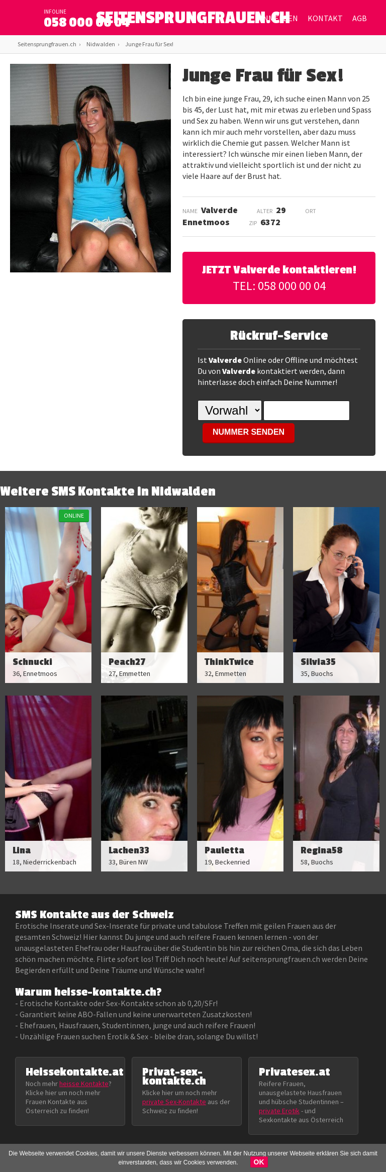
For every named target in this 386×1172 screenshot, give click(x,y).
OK (259, 1162)
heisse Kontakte (84, 1083)
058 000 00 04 (87, 22)
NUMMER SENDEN (248, 432)
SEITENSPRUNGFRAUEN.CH (193, 20)
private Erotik (279, 1110)
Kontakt (325, 18)
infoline (55, 11)
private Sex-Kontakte (174, 1101)
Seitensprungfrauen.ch (47, 44)
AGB (359, 18)
